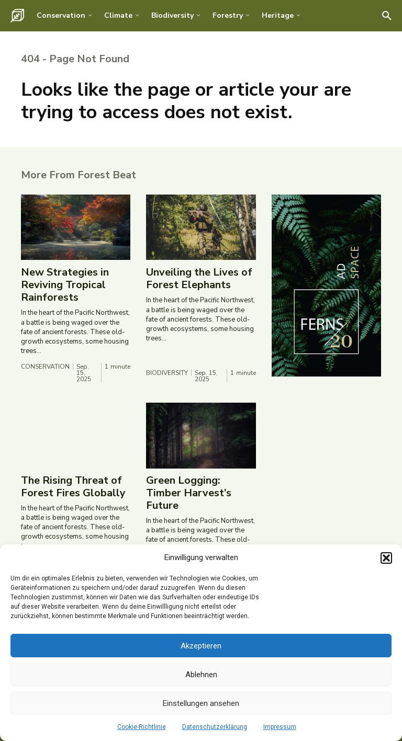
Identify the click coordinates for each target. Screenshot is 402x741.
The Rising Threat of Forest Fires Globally (73, 487)
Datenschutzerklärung (214, 727)
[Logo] (17, 15)
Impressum (279, 727)
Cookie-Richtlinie (141, 727)
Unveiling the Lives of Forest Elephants (199, 279)
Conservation (45, 367)
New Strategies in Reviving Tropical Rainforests (65, 285)
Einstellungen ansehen (201, 703)
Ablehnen (201, 674)
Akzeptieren (201, 646)
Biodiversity (167, 373)
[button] (386, 558)
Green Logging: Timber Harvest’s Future (188, 493)
